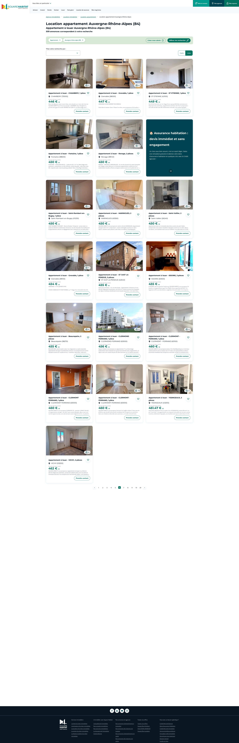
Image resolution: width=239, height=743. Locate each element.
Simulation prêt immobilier (167, 734)
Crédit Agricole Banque (166, 723)
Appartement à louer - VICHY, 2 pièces (65, 460)
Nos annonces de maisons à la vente (124, 740)
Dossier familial (164, 739)
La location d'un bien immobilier (80, 729)
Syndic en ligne (164, 741)
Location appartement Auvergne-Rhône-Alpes (115, 17)
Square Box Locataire (144, 731)
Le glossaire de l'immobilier (101, 731)
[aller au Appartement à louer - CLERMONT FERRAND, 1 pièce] (69, 379)
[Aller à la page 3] (107, 487)
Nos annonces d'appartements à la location (125, 725)
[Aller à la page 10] (136, 487)
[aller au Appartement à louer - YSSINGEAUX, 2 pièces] (169, 379)
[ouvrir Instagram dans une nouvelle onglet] (127, 711)
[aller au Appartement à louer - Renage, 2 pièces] (119, 134)
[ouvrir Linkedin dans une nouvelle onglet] (117, 711)
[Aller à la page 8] (128, 487)
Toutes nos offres (143, 723)
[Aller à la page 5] (115, 487)
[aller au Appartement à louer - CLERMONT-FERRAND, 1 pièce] (119, 379)
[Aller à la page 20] (140, 487)
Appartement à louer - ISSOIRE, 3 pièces (166, 276)
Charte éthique (97, 734)
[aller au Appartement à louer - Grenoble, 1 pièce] (119, 74)
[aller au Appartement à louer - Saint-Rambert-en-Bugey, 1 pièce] (69, 194)
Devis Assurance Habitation (167, 726)
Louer (63, 10)
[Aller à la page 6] (119, 487)
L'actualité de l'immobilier (100, 723)
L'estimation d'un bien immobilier (80, 726)
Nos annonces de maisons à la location (124, 730)
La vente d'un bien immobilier (79, 731)
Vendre (49, 10)
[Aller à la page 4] (111, 487)
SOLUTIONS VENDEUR (144, 729)
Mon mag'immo (96, 10)
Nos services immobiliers (100, 729)
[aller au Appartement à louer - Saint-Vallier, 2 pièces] (169, 194)
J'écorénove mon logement (167, 736)
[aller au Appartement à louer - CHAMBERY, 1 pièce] (69, 74)
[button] (55, 40)
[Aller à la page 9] (132, 487)
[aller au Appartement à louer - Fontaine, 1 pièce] (69, 134)
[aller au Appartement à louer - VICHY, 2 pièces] (69, 440)
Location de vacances (82, 10)
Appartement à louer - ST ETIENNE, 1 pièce (167, 93)
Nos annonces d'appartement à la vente (125, 735)
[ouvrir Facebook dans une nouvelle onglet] (112, 711)
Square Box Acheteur (144, 726)
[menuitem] (35, 10)
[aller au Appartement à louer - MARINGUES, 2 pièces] (119, 194)
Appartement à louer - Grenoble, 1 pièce (116, 93)
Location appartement (88, 17)
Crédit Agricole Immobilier (167, 729)
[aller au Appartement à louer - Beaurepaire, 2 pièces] (69, 317)
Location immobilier (70, 17)
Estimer (56, 10)
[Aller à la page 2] (103, 487)
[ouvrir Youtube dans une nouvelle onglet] (122, 711)
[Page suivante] (144, 487)
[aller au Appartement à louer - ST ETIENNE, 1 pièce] (169, 74)
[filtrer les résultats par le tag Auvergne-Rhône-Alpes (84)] (74, 40)
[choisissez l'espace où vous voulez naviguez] (42, 3)
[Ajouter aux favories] (88, 93)
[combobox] (64, 53)
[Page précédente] (94, 487)
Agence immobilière (53, 17)
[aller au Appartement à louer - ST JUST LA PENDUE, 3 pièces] (119, 256)
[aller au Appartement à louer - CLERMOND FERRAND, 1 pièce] (119, 317)
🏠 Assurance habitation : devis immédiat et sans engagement (168, 138)
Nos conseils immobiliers (100, 726)
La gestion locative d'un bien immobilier (79, 735)
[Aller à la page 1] (98, 487)
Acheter (35, 10)
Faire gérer (70, 10)
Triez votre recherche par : (56, 49)
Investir (42, 10)
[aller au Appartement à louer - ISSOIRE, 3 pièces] (169, 256)
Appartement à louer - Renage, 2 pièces (116, 154)
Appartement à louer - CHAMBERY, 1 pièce (67, 93)
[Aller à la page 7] (123, 487)
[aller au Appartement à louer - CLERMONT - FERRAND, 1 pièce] (169, 317)
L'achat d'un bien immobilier (79, 723)
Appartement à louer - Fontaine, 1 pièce (65, 154)
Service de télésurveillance (167, 731)
